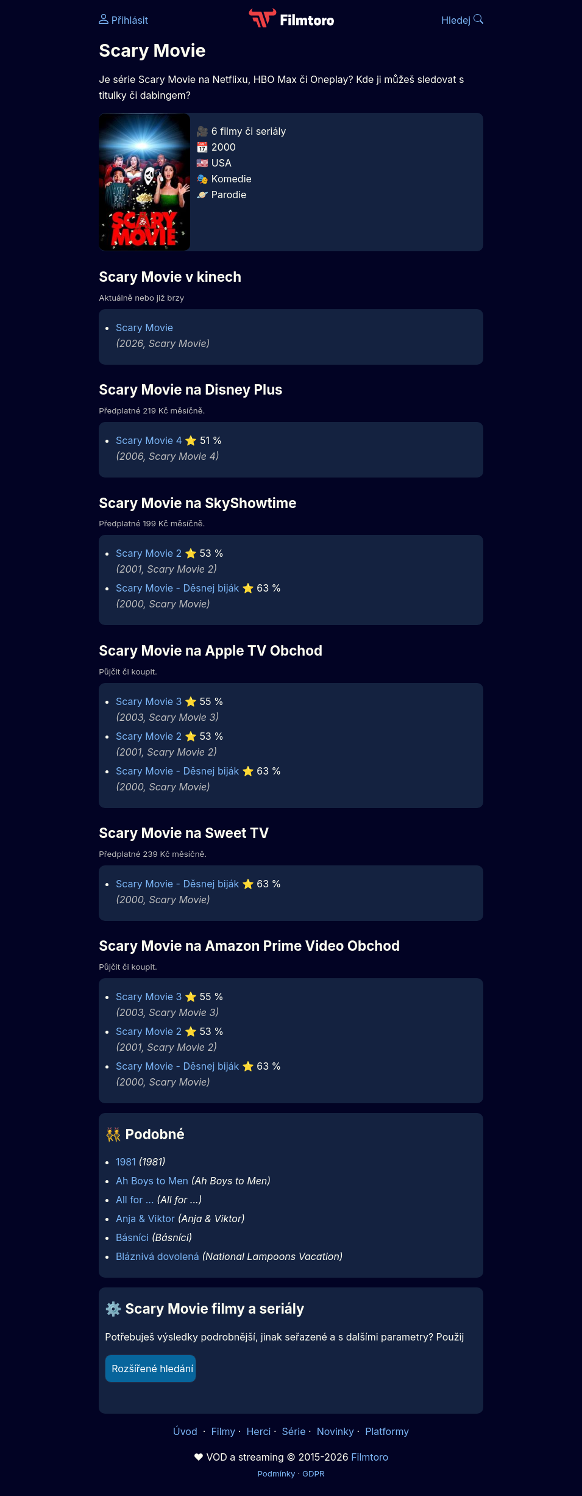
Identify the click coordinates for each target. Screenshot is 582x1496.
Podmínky (276, 1473)
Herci (258, 1431)
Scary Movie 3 (149, 701)
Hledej (462, 20)
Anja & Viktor (145, 1218)
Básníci (132, 1237)
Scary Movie (144, 327)
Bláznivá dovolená (157, 1256)
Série (294, 1431)
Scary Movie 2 (149, 553)
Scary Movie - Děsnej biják (177, 588)
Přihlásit (123, 20)
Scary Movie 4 (149, 440)
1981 (126, 1162)
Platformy (387, 1431)
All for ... (135, 1200)
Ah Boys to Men (152, 1181)
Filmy (223, 1431)
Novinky (335, 1431)
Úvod (186, 1431)
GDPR (313, 1473)
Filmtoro (369, 1457)
